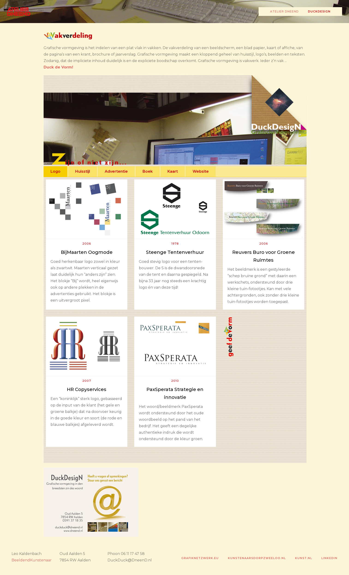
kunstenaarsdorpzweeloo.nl (257, 558)
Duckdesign (319, 11)
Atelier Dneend (284, 11)
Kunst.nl (303, 558)
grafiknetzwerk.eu (200, 558)
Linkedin (329, 558)
